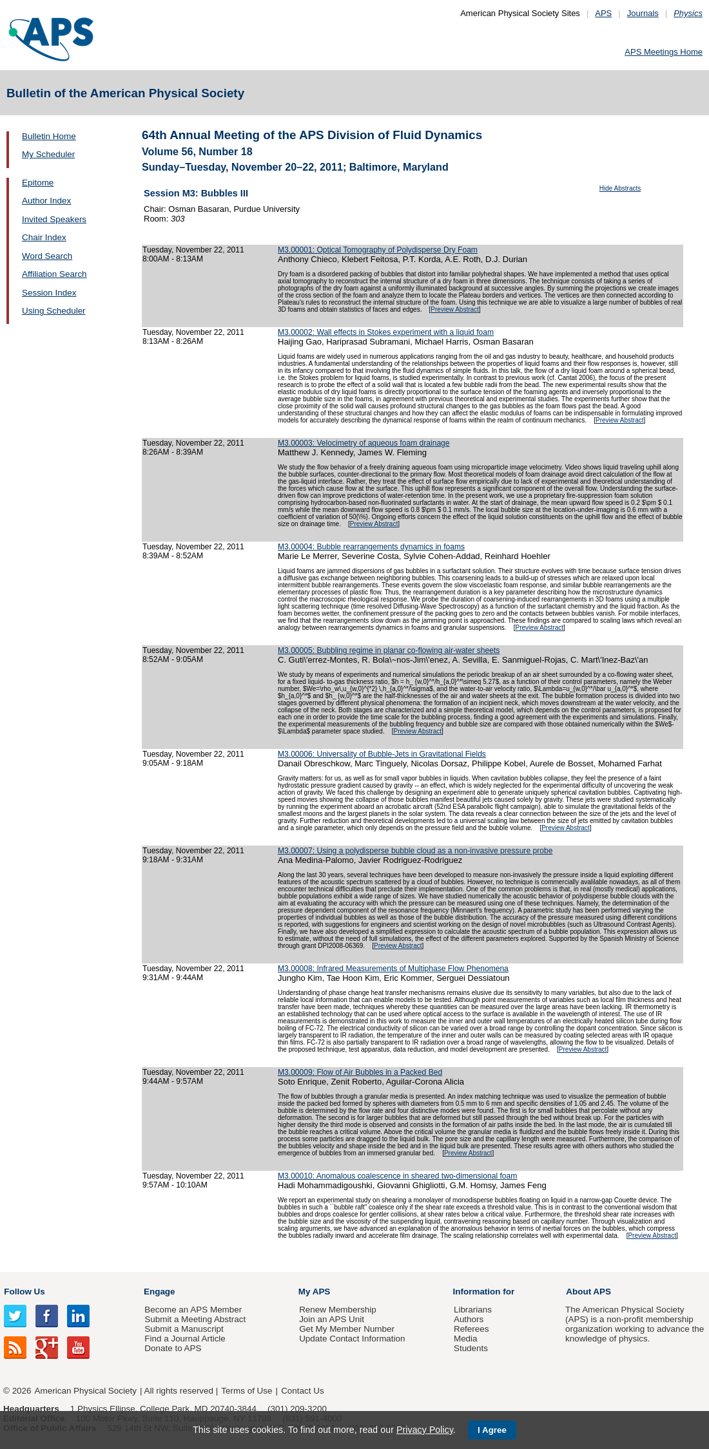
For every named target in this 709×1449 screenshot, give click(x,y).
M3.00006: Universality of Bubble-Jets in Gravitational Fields (382, 754)
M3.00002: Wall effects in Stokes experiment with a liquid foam (386, 332)
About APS (588, 1291)
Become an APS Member (193, 1309)
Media (466, 1338)
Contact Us (302, 1391)
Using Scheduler (54, 311)
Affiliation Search (54, 274)
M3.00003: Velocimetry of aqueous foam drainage (364, 443)
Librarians (473, 1309)
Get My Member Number (346, 1329)
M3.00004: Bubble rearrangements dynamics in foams (371, 546)
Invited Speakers (54, 219)
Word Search (47, 256)
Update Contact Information (352, 1338)
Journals (643, 13)
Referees (471, 1329)
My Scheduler (48, 154)
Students (471, 1348)
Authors (468, 1319)
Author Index (46, 200)
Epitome (37, 182)
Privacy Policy (424, 1430)
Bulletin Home (49, 136)
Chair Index (44, 237)
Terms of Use (246, 1391)
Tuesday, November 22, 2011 (193, 249)
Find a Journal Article (184, 1338)
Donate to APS (172, 1348)
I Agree (492, 1430)
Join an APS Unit (331, 1319)
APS (603, 13)
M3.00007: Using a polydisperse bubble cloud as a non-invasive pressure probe (415, 850)
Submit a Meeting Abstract (195, 1319)
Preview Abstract (454, 309)
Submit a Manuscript (183, 1329)
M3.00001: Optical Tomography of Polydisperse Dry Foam (378, 249)
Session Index (49, 293)
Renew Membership (337, 1309)
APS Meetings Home (664, 52)
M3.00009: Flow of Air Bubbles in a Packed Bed (360, 1072)
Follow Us (24, 1291)
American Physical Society (86, 1391)
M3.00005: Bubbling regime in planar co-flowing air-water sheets (389, 650)
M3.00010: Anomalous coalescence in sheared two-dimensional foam (397, 1175)
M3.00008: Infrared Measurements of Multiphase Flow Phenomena (393, 968)
